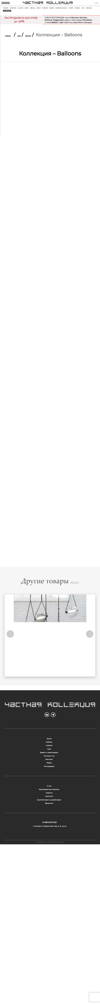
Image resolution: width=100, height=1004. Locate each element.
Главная (13, 56)
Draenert (46, 24)
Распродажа (49, 864)
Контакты (49, 918)
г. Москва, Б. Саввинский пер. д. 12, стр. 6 (49, 973)
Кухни (49, 789)
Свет (34, 56)
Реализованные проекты (49, 899)
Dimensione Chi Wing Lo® (75, 24)
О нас (49, 890)
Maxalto (10, 24)
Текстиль (49, 845)
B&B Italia (85, 18)
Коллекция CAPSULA (50, 701)
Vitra (44, 30)
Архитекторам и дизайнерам (49, 927)
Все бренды (82, 30)
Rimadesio (11, 18)
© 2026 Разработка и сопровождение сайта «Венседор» (50, 998)
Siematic (69, 18)
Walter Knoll (32, 18)
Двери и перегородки (49, 826)
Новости (49, 908)
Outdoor (49, 808)
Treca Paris (59, 30)
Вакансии (49, 937)
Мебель (49, 798)
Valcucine (52, 18)
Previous (13, 671)
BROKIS (52, 56)
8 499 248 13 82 (86, 7)
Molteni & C (29, 30)
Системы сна (49, 836)
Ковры (49, 855)
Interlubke (27, 24)
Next (87, 671)
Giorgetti (11, 30)
